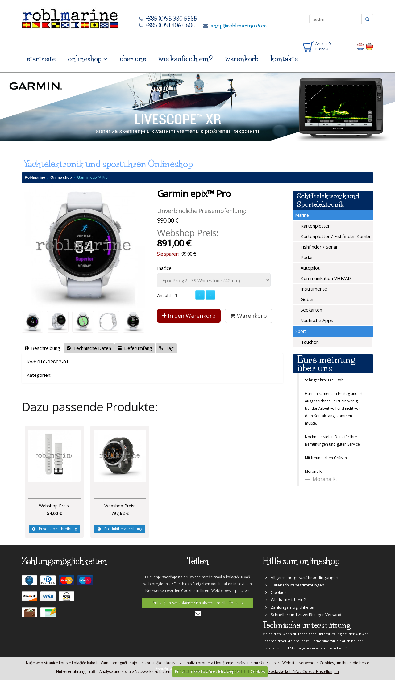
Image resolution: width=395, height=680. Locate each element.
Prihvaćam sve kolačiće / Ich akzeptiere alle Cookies (198, 603)
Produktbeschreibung (54, 528)
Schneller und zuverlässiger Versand (303, 614)
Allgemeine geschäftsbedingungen (301, 577)
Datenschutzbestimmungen (294, 585)
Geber (306, 299)
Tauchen (309, 342)
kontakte (284, 59)
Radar (306, 257)
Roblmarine (35, 177)
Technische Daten (89, 348)
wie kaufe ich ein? (185, 59)
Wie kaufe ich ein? (285, 599)
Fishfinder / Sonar (318, 247)
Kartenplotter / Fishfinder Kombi (334, 236)
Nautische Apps (316, 320)
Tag (166, 348)
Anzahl (164, 295)
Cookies (276, 592)
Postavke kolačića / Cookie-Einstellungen (303, 671)
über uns (133, 59)
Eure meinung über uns (326, 363)
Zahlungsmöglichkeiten (290, 607)
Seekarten (310, 310)
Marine (302, 215)
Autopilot (309, 268)
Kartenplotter (314, 226)
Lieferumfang (135, 348)
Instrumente (313, 289)
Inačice (164, 268)
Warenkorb (248, 315)
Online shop (61, 177)
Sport (300, 331)
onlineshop (87, 59)
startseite (41, 59)
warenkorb (241, 59)
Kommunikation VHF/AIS (325, 278)
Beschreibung (42, 348)
